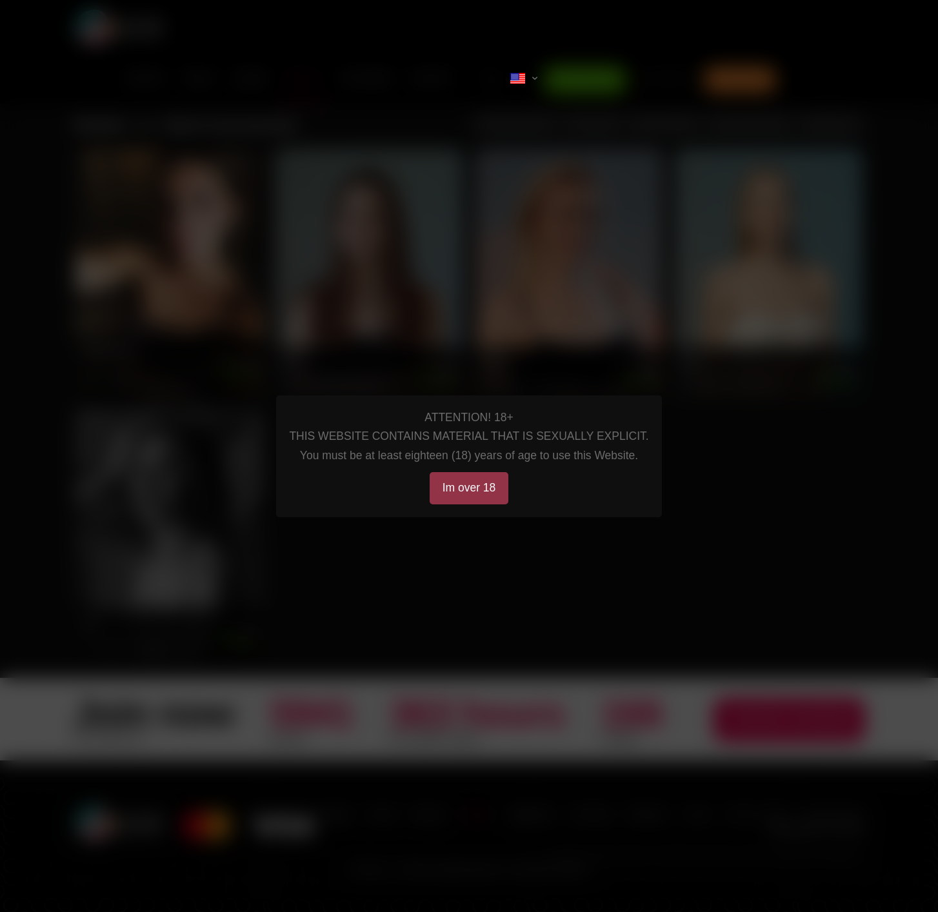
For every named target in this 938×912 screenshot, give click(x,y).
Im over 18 (469, 487)
